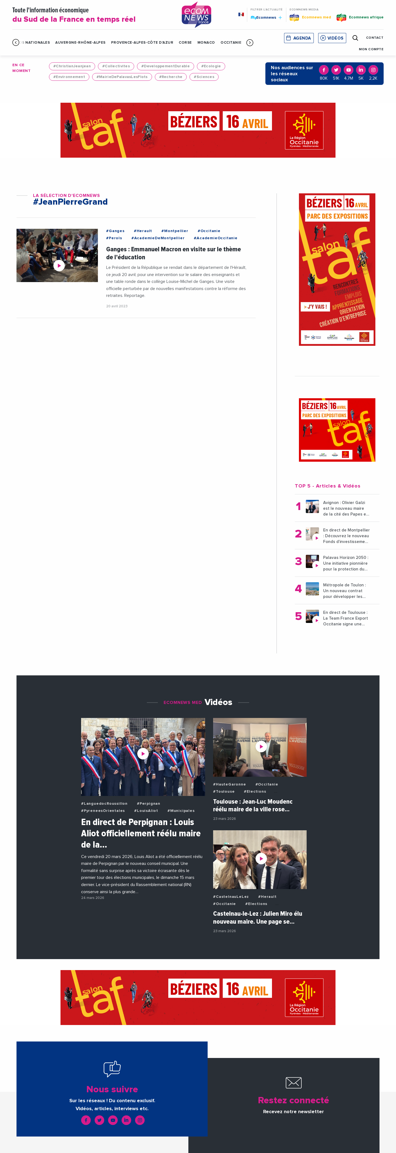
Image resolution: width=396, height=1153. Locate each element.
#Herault (143, 231)
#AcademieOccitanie (215, 238)
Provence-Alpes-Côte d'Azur (142, 42)
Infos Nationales (31, 42)
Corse (185, 42)
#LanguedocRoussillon (104, 804)
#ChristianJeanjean (72, 66)
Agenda (302, 38)
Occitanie (231, 42)
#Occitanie (209, 231)
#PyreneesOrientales (103, 811)
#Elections (255, 791)
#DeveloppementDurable (165, 66)
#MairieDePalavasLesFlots (122, 77)
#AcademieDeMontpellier (158, 238)
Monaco (206, 42)
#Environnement (69, 77)
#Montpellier (174, 231)
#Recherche (171, 77)
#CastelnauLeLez (231, 897)
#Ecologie (211, 66)
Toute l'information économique (90, 15)
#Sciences (204, 77)
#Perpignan (148, 804)
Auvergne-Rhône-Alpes (80, 42)
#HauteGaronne (229, 784)
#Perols (114, 238)
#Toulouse (224, 791)
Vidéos (335, 38)
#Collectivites (116, 66)
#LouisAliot (146, 811)
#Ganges (115, 231)
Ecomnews (266, 17)
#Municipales (181, 811)
